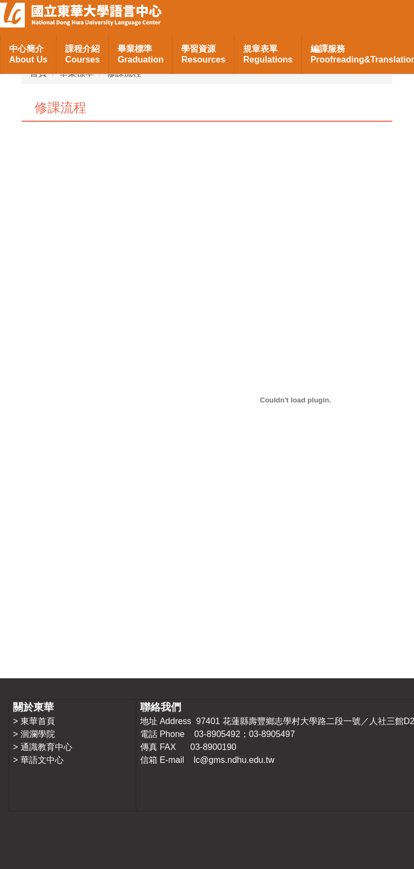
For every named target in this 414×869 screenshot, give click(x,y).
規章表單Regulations (268, 54)
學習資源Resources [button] (203, 54)
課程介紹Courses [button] (82, 54)
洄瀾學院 (37, 734)
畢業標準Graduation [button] (140, 54)
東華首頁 (37, 721)
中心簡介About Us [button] (28, 54)
